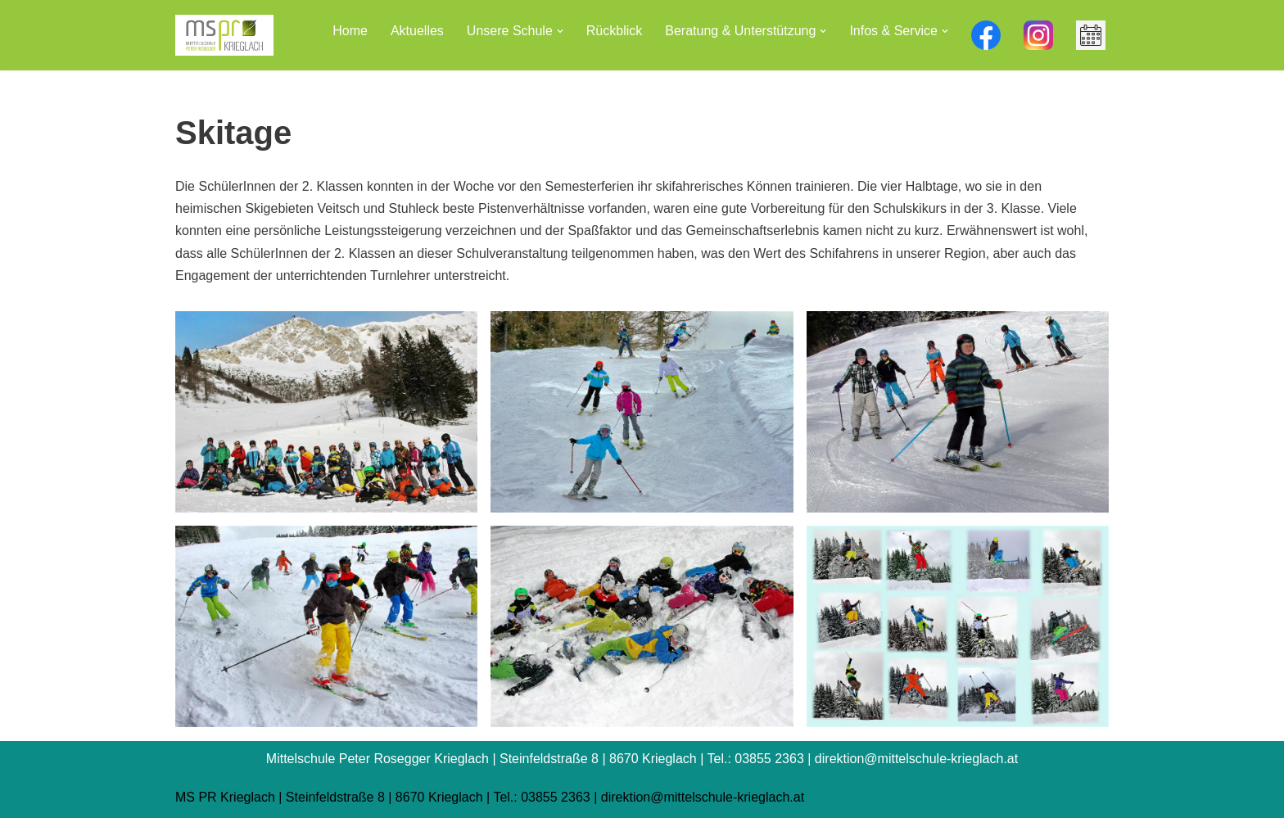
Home (350, 31)
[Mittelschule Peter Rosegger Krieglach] (224, 35)
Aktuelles (417, 31)
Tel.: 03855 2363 (541, 797)
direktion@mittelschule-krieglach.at (702, 797)
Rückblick (614, 31)
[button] (560, 31)
